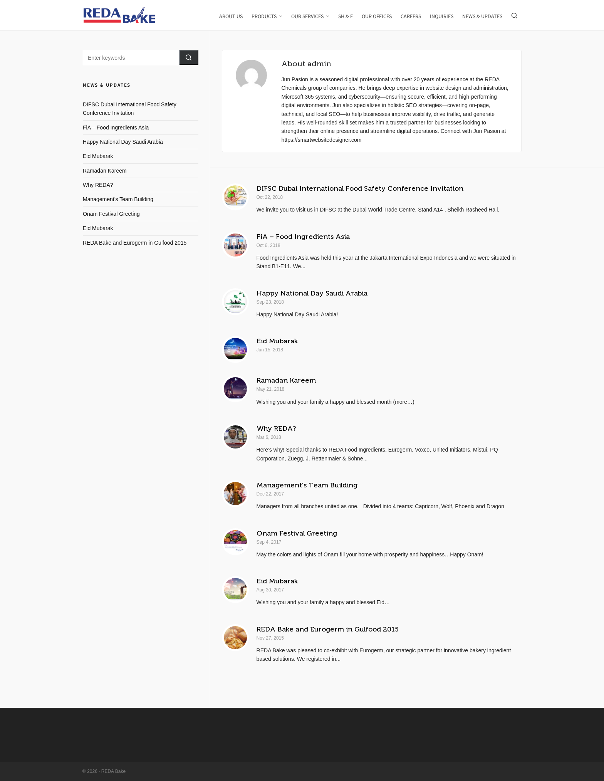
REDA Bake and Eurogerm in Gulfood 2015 (328, 629)
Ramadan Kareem (286, 380)
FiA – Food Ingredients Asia (303, 236)
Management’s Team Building (307, 485)
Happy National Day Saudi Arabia (312, 293)
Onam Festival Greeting (297, 533)
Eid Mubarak (277, 341)
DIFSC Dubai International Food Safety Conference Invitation (360, 188)
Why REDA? (276, 428)
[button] (188, 57)
